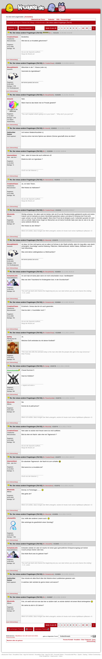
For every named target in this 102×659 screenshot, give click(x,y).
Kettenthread (40, 22)
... (79, 28)
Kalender (51, 19)
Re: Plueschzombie (48, 398)
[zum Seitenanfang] (12, 59)
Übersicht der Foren (38, 19)
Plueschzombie (10, 637)
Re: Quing (46, 366)
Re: (50, 33)
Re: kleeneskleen (48, 179)
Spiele (80, 654)
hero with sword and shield (30, 636)
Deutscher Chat (7, 654)
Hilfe (58, 19)
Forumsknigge (66, 19)
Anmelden (28, 17)
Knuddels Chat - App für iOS (44, 654)
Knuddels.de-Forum (13, 22)
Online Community (94, 654)
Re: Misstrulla (47, 240)
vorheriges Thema (15, 629)
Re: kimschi (46, 128)
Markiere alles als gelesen (15, 640)
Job (60, 656)
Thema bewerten (27, 28)
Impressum (54, 656)
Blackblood (18, 636)
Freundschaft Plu (71, 654)
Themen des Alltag (28, 22)
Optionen (12, 28)
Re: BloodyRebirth (48, 95)
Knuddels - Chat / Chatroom (82, 639)
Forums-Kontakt (68, 639)
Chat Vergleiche (44, 656)
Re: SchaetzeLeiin (48, 302)
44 (83, 28)
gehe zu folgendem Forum (50, 636)
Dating (85, 654)
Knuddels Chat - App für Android (23, 654)
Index (29, 629)
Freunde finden (59, 654)
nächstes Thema (42, 629)
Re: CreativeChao (48, 63)
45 (87, 28)
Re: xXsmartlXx (47, 544)
